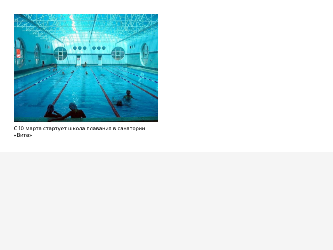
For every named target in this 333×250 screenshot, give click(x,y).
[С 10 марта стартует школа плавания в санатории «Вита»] (86, 18)
